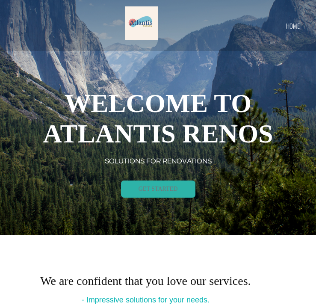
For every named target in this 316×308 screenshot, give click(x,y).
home (293, 25)
